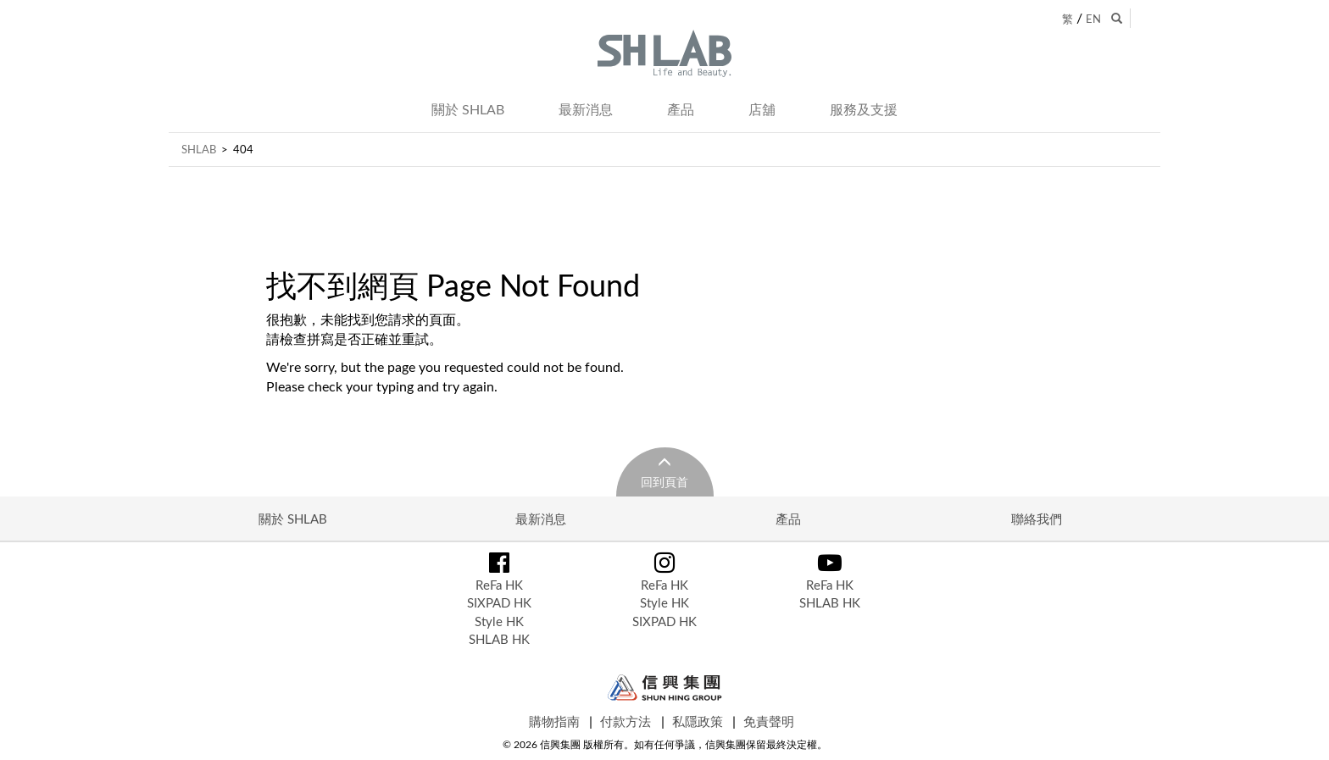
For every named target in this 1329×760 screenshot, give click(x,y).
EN (1093, 18)
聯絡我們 (1036, 518)
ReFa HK (499, 584)
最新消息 (586, 109)
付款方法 (625, 721)
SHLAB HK (499, 638)
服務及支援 (864, 109)
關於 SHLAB (467, 109)
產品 (680, 109)
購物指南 (554, 721)
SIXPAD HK (499, 602)
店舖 (762, 109)
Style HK (499, 621)
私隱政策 (697, 721)
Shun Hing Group (665, 688)
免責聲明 (768, 721)
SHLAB (198, 149)
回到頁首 (664, 482)
